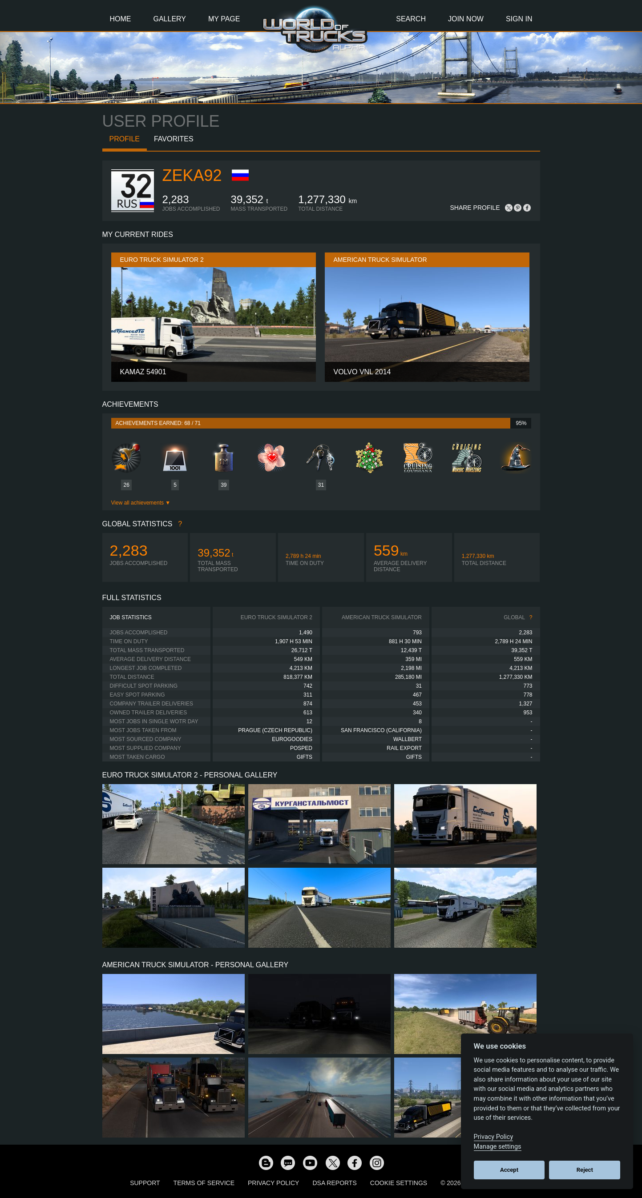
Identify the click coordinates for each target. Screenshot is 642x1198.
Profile (124, 139)
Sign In (519, 19)
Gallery (169, 19)
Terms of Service (204, 1182)
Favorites (174, 139)
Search (411, 19)
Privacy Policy (273, 1182)
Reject (585, 1169)
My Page (224, 19)
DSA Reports (334, 1182)
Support (145, 1182)
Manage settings (497, 1146)
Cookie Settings (398, 1182)
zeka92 (192, 175)
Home (120, 19)
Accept (509, 1169)
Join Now (466, 19)
